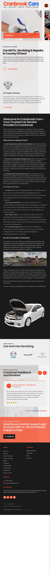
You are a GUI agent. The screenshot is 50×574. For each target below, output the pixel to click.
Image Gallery (7, 465)
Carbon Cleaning (8, 458)
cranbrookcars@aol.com (11, 483)
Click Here (43, 411)
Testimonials (7, 468)
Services (5, 453)
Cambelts (6, 463)
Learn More (7, 107)
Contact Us (9, 436)
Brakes (5, 461)
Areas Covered (7, 473)
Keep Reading (10, 69)
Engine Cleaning (8, 456)
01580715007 (8, 481)
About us (6, 451)
